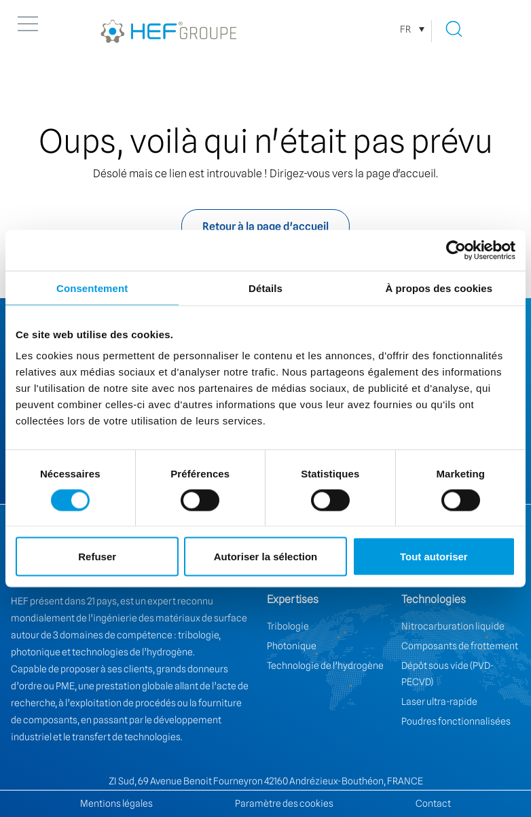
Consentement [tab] (92, 287)
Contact (433, 803)
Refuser (97, 556)
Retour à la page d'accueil (265, 226)
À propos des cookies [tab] (438, 287)
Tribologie (288, 626)
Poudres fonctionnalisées (456, 721)
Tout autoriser (434, 556)
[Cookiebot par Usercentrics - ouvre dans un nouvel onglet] (456, 250)
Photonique (291, 645)
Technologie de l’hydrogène (325, 665)
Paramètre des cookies (284, 803)
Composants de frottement (459, 645)
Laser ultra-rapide (439, 701)
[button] (28, 24)
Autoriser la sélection (266, 556)
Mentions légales (116, 803)
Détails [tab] (265, 287)
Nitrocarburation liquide (453, 626)
